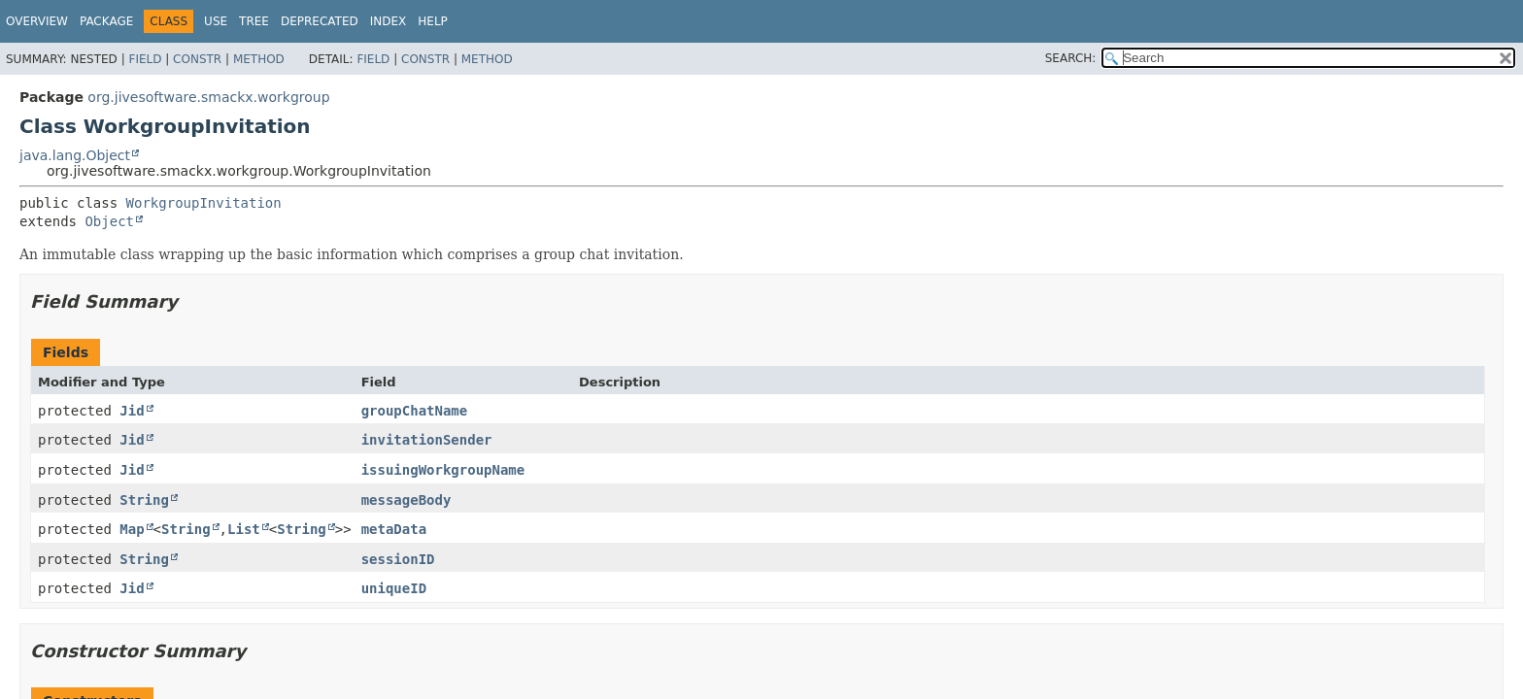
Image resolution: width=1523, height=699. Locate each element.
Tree (254, 21)
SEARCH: (1071, 58)
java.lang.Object (74, 155)
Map (131, 529)
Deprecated (319, 21)
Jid (131, 410)
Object (109, 221)
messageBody (406, 500)
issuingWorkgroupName (443, 470)
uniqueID (393, 588)
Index (388, 21)
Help (433, 21)
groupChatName (414, 410)
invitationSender (426, 440)
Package (106, 21)
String (144, 500)
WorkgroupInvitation (204, 203)
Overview (37, 21)
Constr (197, 59)
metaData (393, 529)
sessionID (398, 559)
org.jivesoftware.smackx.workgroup (208, 97)
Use (215, 21)
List (243, 529)
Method (259, 59)
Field (144, 59)
